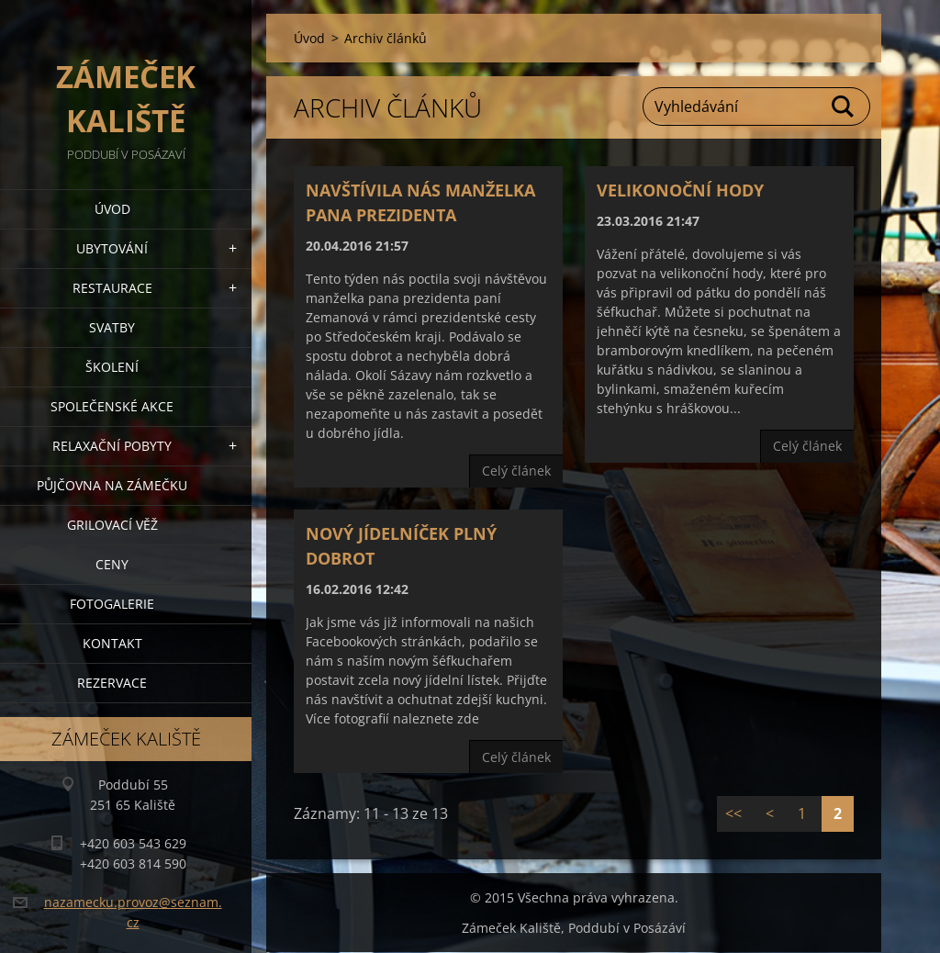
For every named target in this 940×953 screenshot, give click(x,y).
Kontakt (112, 643)
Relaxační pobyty (112, 445)
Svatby (112, 327)
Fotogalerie (112, 603)
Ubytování (112, 248)
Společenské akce (111, 406)
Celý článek (516, 470)
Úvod (112, 209)
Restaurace (112, 288)
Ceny (112, 564)
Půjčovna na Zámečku (112, 485)
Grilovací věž (112, 524)
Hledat (844, 106)
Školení (112, 367)
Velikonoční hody (680, 190)
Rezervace (112, 682)
